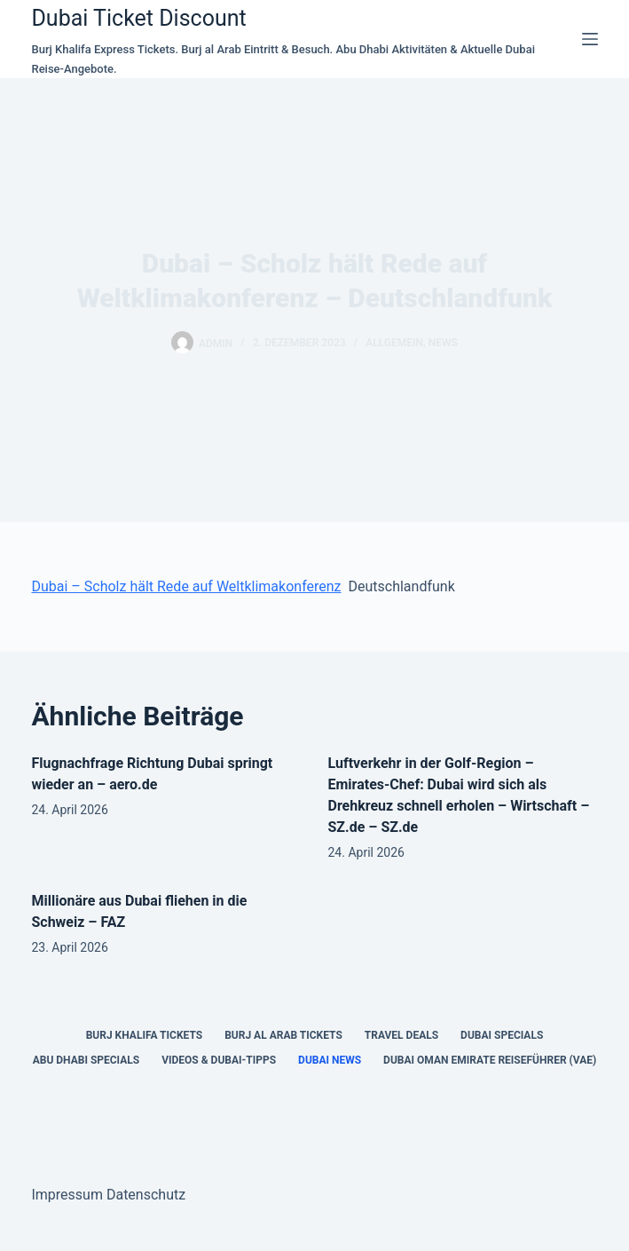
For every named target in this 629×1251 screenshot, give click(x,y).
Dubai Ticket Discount (138, 18)
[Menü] (590, 39)
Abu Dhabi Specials (86, 1060)
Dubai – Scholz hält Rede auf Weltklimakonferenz (186, 586)
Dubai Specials (501, 1035)
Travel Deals (401, 1035)
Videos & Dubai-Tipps (218, 1060)
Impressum (67, 1194)
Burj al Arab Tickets (283, 1035)
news (443, 343)
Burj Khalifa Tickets (144, 1035)
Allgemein (394, 343)
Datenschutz (145, 1194)
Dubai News (329, 1060)
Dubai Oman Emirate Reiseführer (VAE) (489, 1060)
